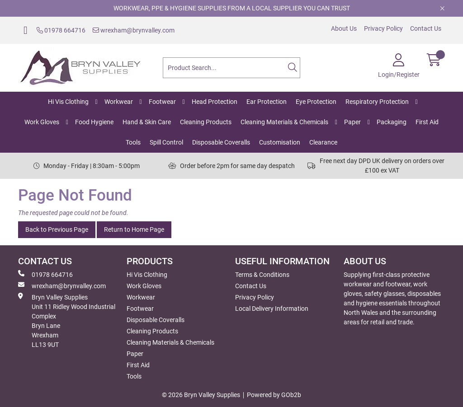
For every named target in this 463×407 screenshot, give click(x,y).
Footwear (162, 101)
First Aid (427, 122)
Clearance (323, 142)
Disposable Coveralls (221, 142)
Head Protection (214, 101)
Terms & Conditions (262, 274)
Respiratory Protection (377, 101)
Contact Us (425, 28)
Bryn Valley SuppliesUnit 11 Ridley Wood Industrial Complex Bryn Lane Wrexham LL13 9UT (66, 320)
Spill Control (166, 142)
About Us (344, 28)
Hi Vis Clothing (68, 101)
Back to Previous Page (56, 229)
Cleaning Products (206, 122)
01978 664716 (61, 30)
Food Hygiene (94, 122)
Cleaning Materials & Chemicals (284, 122)
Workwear (118, 101)
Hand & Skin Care (147, 122)
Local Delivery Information (271, 308)
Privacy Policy (383, 28)
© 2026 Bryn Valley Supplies (201, 394)
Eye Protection (316, 101)
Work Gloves (41, 122)
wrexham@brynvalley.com (134, 30)
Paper (352, 122)
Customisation (279, 142)
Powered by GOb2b (274, 394)
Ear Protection (266, 101)
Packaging (391, 122)
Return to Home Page (134, 229)
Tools (133, 142)
